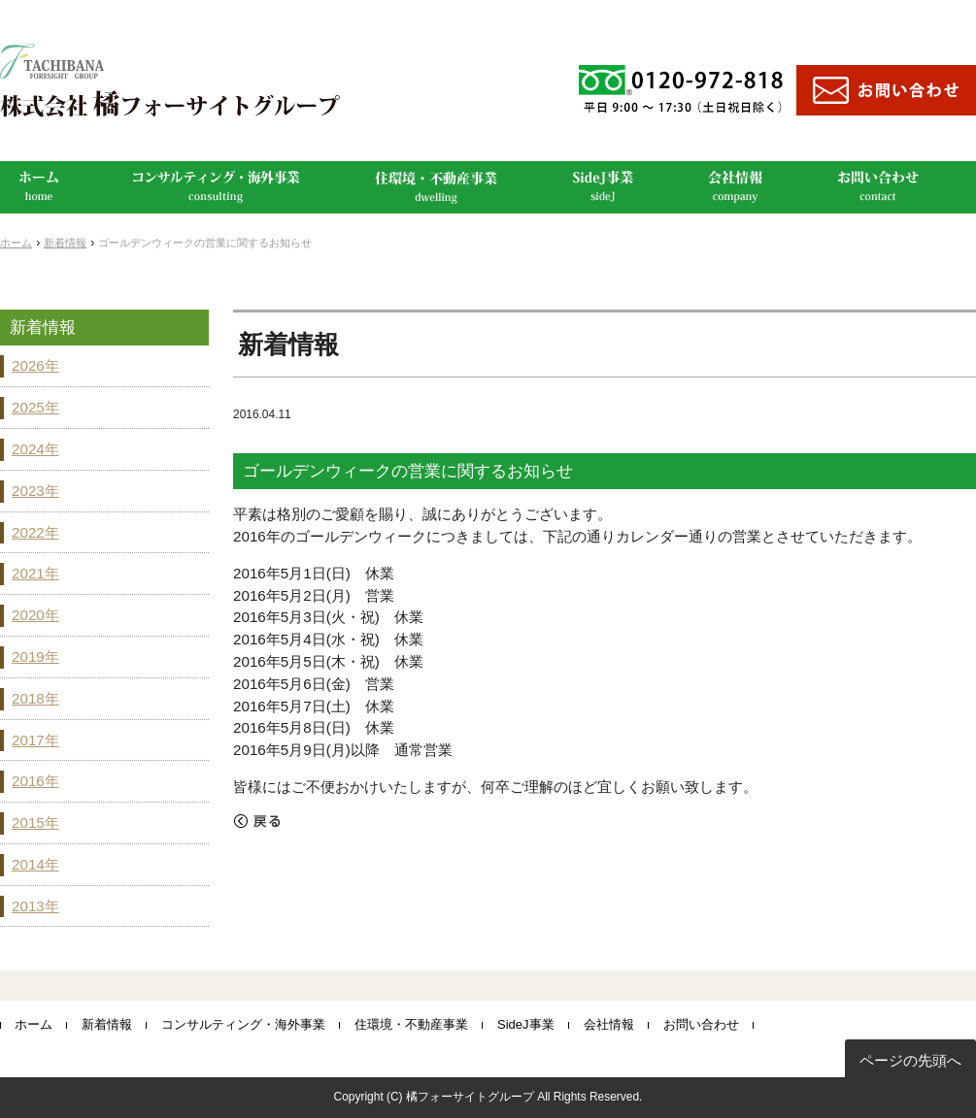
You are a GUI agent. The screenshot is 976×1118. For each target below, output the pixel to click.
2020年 (35, 615)
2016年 (35, 781)
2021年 (35, 573)
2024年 (35, 449)
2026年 (35, 365)
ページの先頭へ (910, 1060)
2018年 (35, 698)
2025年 (35, 407)
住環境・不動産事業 (411, 1024)
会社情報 (609, 1024)
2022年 (35, 532)
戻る (257, 821)
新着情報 (65, 242)
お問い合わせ (701, 1024)
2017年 (35, 740)
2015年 (35, 822)
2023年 (35, 490)
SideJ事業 (526, 1024)
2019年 (35, 656)
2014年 (35, 864)
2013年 (35, 906)
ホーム (16, 242)
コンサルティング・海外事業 (243, 1024)
